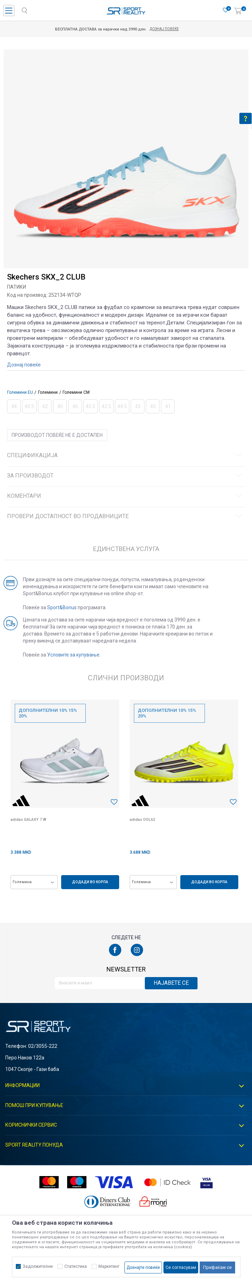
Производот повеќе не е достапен (57, 435)
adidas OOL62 (142, 819)
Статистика (75, 1266)
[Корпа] (238, 11)
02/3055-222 (42, 1046)
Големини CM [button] (76, 392)
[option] (126, 171)
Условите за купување (73, 655)
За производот (125, 476)
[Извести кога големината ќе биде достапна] (14, 406)
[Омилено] (225, 10)
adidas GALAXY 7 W (28, 819)
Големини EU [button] (20, 392)
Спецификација (125, 455)
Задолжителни (37, 1266)
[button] (114, 802)
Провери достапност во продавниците (125, 516)
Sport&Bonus (62, 607)
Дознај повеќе (173, 29)
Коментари (125, 496)
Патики (16, 287)
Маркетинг (108, 1266)
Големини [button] (48, 392)
